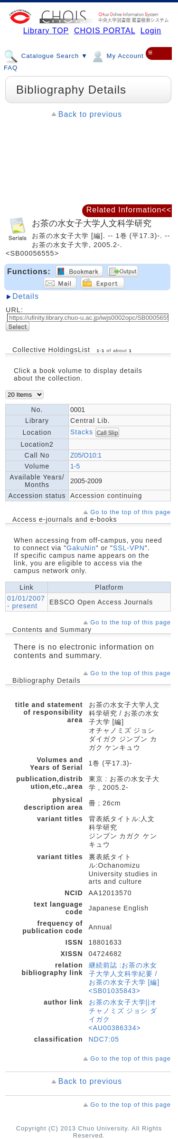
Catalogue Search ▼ (46, 55)
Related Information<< (128, 210)
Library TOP (46, 31)
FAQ (11, 67)
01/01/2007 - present (26, 602)
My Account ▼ (121, 55)
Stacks (81, 432)
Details (25, 296)
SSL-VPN (129, 548)
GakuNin (80, 548)
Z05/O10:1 (86, 455)
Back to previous (90, 114)
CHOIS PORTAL (104, 31)
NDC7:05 (104, 1039)
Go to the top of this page (130, 512)
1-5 (75, 466)
